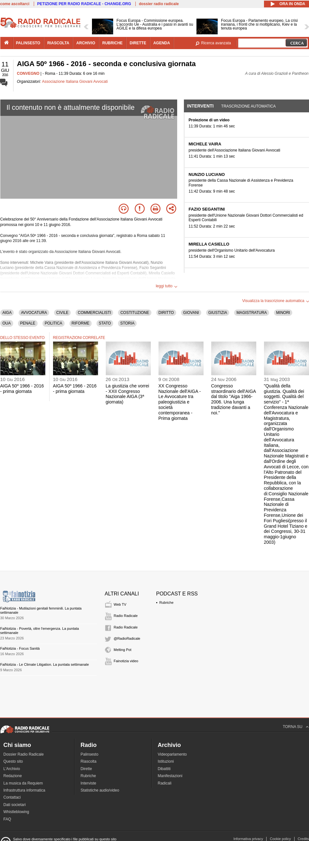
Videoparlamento (172, 754)
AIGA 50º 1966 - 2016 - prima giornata (22, 388)
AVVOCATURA (34, 312)
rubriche (112, 43)
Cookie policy (280, 839)
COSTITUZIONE (134, 312)
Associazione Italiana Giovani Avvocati (75, 81)
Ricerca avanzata (216, 43)
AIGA (7, 312)
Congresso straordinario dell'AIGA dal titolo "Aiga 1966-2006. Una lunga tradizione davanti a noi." (233, 399)
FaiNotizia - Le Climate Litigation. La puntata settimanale (44, 664)
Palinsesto (89, 754)
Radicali (165, 783)
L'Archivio (12, 769)
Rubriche (166, 602)
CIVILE (62, 312)
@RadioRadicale (127, 638)
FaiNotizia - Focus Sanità (20, 648)
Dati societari (15, 804)
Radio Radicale (126, 616)
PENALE (27, 323)
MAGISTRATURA (251, 312)
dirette (138, 43)
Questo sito (13, 761)
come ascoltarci (15, 4)
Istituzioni (166, 761)
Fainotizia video (126, 661)
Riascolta (88, 761)
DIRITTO (166, 312)
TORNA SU (292, 726)
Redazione (13, 776)
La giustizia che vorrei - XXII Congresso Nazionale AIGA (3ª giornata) (127, 393)
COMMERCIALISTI (94, 312)
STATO (105, 323)
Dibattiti (164, 769)
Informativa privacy (248, 839)
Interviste (88, 783)
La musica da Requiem (23, 783)
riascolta (58, 43)
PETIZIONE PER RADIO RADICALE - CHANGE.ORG (84, 4)
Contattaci (12, 797)
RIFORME (80, 323)
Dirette (86, 769)
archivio (85, 43)
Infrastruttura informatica (24, 790)
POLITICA (53, 323)
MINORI (283, 312)
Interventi (200, 105)
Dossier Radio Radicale (24, 754)
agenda (161, 43)
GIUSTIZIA (217, 312)
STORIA (127, 323)
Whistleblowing (16, 812)
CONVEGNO (28, 73)
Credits (303, 839)
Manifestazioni (170, 776)
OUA (7, 323)
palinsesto (28, 43)
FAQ (7, 819)
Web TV (120, 604)
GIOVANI (191, 312)
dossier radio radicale (159, 4)
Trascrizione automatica (248, 106)
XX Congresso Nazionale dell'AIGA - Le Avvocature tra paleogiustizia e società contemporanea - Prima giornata (180, 402)
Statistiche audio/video (100, 790)
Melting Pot (123, 650)
